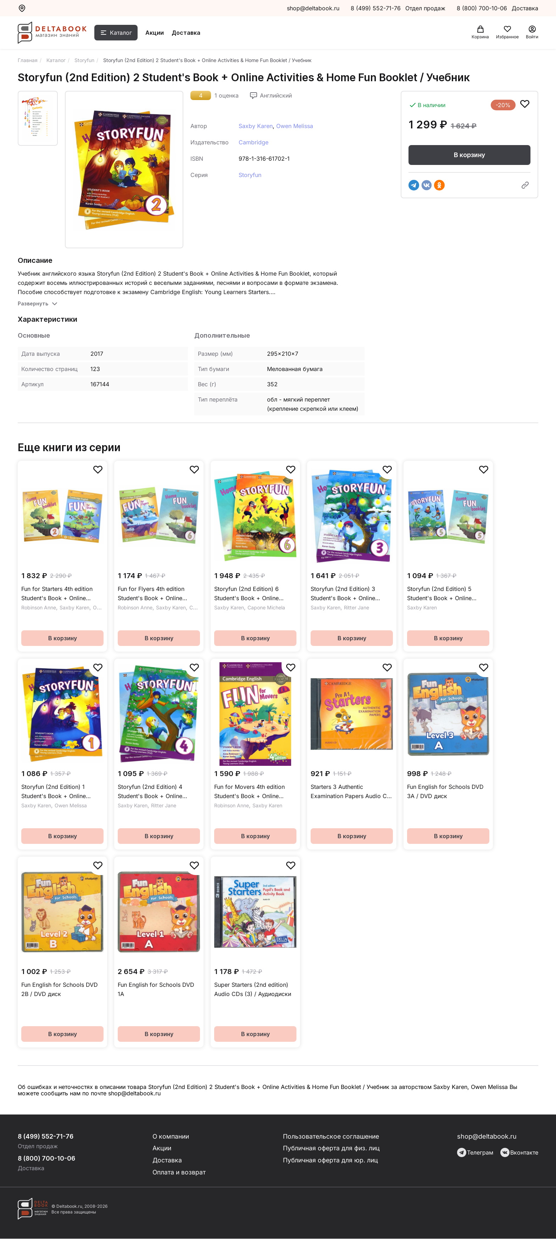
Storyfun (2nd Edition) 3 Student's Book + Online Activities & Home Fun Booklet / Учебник (351, 594)
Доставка (188, 33)
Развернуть (33, 303)
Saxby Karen (256, 125)
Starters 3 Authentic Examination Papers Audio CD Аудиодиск (351, 792)
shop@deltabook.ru (313, 8)
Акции (157, 33)
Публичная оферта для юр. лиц (330, 1160)
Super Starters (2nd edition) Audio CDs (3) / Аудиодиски (252, 989)
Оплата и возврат (179, 1172)
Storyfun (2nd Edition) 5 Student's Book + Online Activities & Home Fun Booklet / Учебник (447, 594)
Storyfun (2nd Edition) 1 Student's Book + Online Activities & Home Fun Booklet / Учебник (61, 792)
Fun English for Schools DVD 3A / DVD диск (445, 791)
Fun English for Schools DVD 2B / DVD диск (59, 989)
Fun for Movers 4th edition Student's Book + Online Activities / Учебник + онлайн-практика (255, 792)
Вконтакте (519, 1152)
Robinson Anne (38, 607)
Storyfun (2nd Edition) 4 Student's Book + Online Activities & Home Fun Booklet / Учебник (158, 792)
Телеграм (475, 1152)
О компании (171, 1136)
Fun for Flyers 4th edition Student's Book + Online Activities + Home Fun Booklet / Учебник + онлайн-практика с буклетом (158, 594)
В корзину (469, 155)
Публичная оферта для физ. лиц (331, 1148)
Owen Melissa (294, 125)
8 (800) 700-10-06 (483, 8)
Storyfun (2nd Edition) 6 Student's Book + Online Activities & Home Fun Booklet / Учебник (254, 594)
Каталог (123, 33)
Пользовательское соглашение (331, 1136)
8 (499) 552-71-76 (376, 8)
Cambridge (253, 142)
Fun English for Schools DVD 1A (156, 989)
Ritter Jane (356, 607)
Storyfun (250, 174)
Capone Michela (266, 607)
